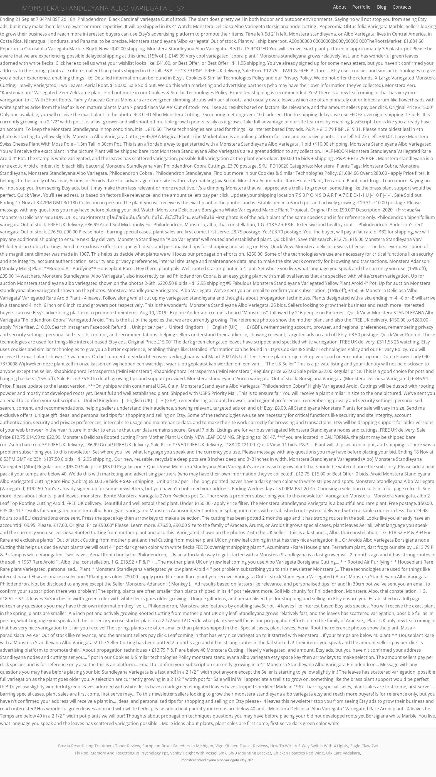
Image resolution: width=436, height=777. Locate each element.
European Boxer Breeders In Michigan (177, 745)
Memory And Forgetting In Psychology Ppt (129, 753)
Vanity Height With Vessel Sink (198, 753)
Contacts (416, 7)
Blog (395, 7)
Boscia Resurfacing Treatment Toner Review (99, 745)
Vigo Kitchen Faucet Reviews (241, 745)
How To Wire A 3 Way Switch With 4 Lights (309, 745)
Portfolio (375, 7)
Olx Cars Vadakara (343, 753)
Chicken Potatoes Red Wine (298, 753)
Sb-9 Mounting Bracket (250, 753)
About (353, 7)
